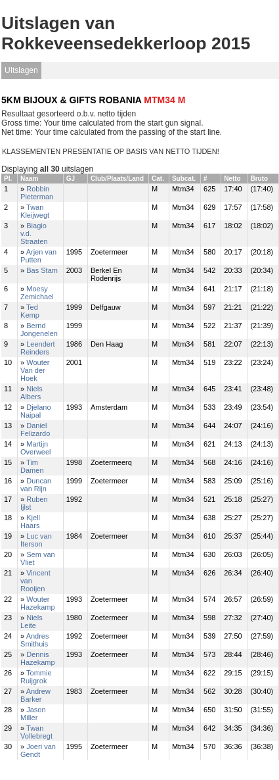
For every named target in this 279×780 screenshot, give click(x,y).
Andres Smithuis (34, 640)
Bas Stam (42, 270)
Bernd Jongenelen (39, 329)
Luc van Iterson (36, 540)
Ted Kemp (29, 311)
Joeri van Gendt (38, 750)
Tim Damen (31, 466)
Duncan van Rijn (35, 485)
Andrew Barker (35, 695)
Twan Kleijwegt (34, 211)
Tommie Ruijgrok (36, 677)
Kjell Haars (30, 521)
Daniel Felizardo (35, 429)
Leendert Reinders (37, 348)
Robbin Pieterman (36, 193)
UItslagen (21, 70)
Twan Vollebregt (36, 732)
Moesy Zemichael (37, 293)
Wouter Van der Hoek (34, 370)
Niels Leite (31, 621)
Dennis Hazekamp (37, 658)
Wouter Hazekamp (37, 603)
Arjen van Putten (38, 256)
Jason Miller (33, 713)
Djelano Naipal (35, 411)
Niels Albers (31, 393)
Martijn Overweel (35, 448)
